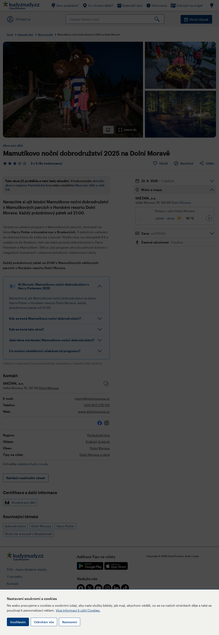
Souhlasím (18, 622)
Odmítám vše (44, 622)
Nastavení (69, 622)
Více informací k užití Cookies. (78, 610)
